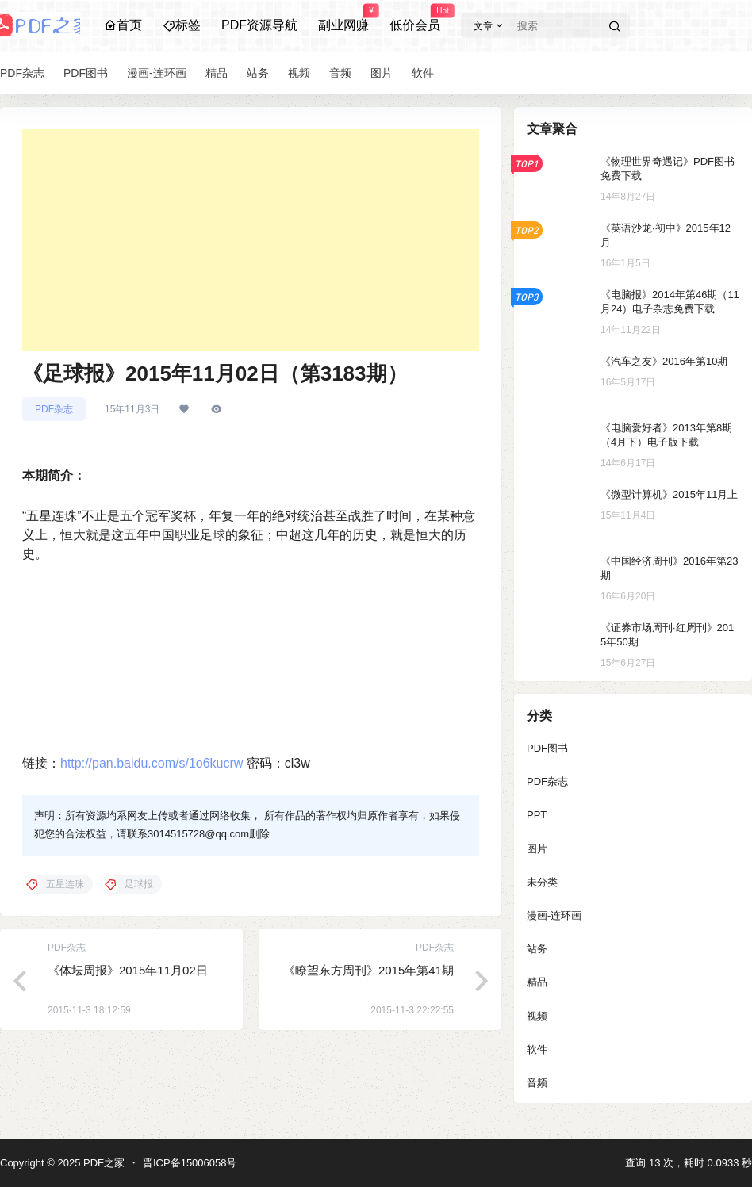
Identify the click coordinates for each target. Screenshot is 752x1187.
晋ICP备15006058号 (190, 1163)
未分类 (542, 882)
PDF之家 (102, 1163)
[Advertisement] (250, 240)
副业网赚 (343, 18)
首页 (123, 25)
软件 (537, 1049)
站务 (537, 949)
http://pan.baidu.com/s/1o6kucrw (151, 763)
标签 (182, 25)
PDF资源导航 (259, 25)
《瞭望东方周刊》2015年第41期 (368, 970)
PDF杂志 (54, 409)
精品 (537, 982)
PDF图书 (547, 748)
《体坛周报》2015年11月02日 (128, 970)
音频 (537, 1083)
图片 (537, 849)
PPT (537, 815)
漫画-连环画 (554, 915)
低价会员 (414, 18)
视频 (537, 1016)
